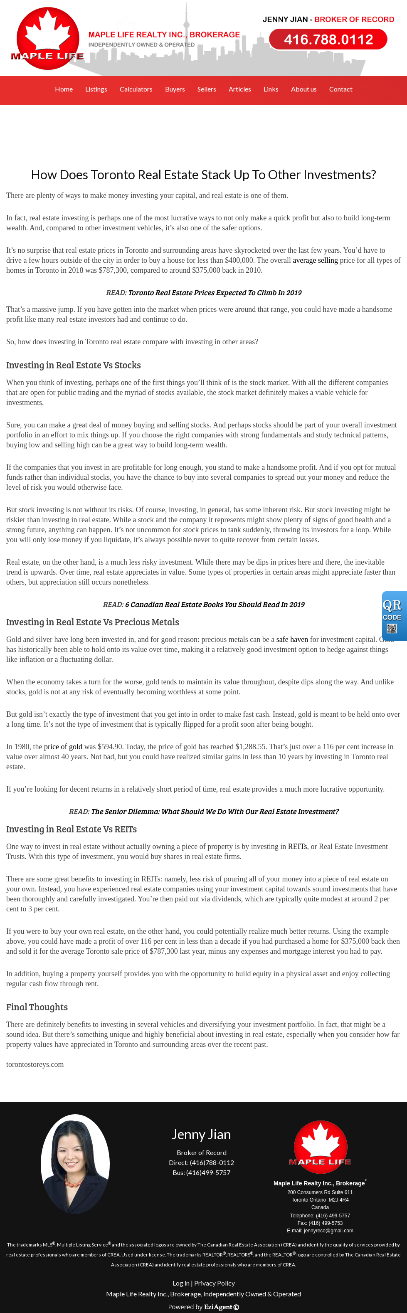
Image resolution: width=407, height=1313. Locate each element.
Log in (181, 1283)
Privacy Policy (214, 1283)
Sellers (206, 89)
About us (304, 89)
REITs (297, 846)
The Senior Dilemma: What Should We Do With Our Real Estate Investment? (214, 811)
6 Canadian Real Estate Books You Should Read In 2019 (214, 604)
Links (271, 89)
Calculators (136, 89)
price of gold (63, 747)
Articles (240, 89)
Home (64, 89)
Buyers (175, 89)
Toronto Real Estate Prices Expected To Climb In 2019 (214, 292)
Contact (341, 89)
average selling (315, 260)
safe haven (292, 639)
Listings (96, 89)
